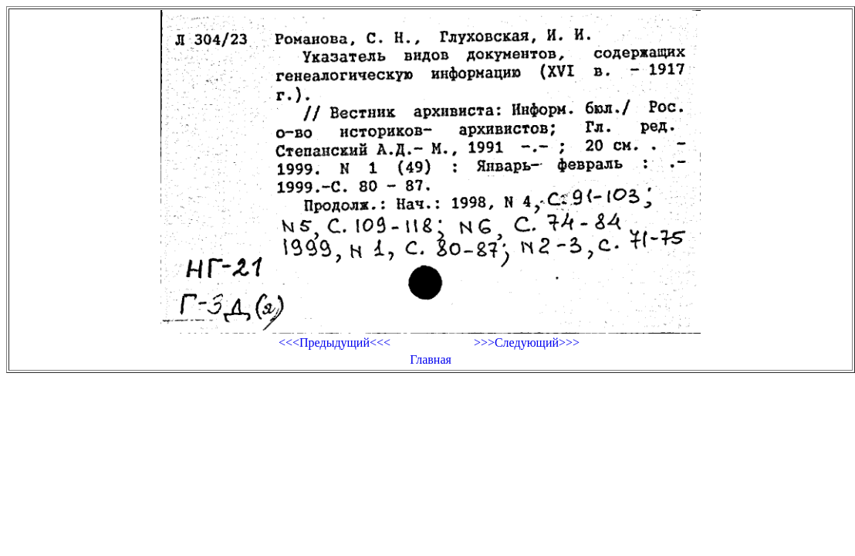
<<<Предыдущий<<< (334, 342)
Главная (430, 359)
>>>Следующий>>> (527, 342)
